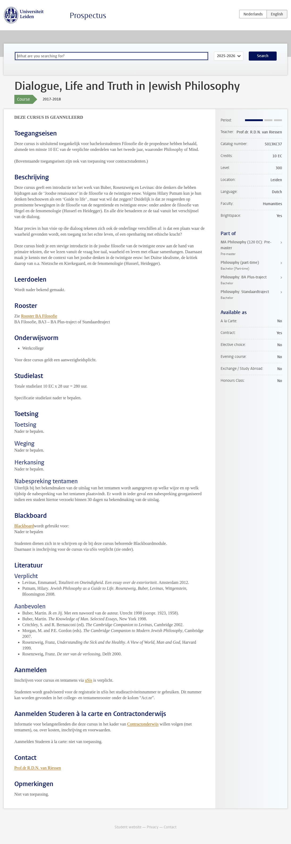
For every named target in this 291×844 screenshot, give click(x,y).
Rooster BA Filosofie (39, 316)
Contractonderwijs (142, 724)
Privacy (152, 827)
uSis (88, 680)
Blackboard (24, 526)
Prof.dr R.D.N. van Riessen (37, 768)
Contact (170, 827)
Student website (128, 827)
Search (262, 55)
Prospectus (88, 15)
